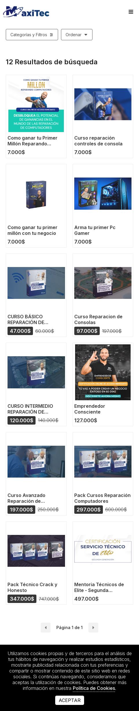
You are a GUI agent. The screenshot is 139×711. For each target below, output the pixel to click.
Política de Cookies (94, 688)
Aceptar (70, 700)
